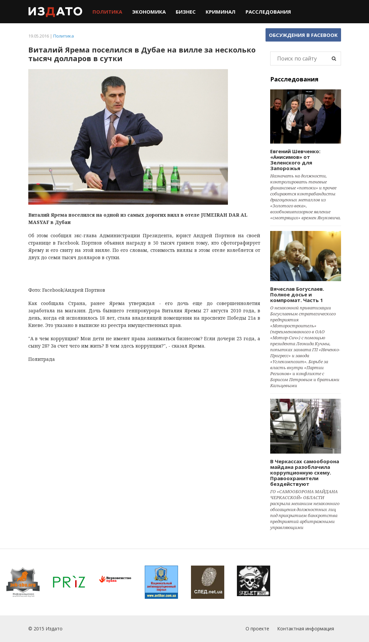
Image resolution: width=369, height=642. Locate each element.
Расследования (268, 11)
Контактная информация (305, 628)
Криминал (221, 11)
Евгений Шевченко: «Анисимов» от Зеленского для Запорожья (295, 159)
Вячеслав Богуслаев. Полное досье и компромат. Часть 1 (297, 294)
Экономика (149, 11)
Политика (107, 11)
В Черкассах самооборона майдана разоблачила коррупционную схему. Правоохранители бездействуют (304, 472)
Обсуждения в (303, 35)
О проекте (257, 628)
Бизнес (186, 11)
